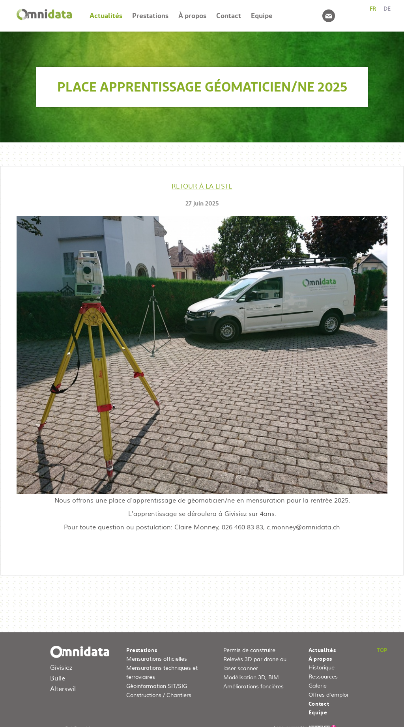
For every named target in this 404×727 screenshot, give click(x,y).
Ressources (323, 676)
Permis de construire (249, 650)
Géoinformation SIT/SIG (156, 686)
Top (382, 650)
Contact (228, 15)
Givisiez (61, 668)
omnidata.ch (81, 654)
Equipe (262, 15)
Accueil (44, 16)
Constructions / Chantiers (158, 695)
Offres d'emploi (328, 695)
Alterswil (63, 689)
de (387, 9)
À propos (192, 15)
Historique (322, 667)
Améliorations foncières (253, 686)
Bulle (57, 678)
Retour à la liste (202, 187)
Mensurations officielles (156, 659)
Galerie (318, 686)
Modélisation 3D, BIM (251, 677)
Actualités (106, 15)
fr (373, 9)
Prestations (150, 15)
